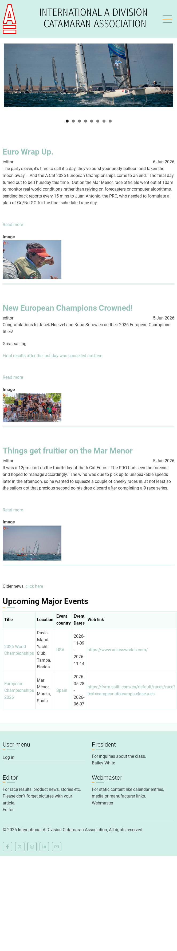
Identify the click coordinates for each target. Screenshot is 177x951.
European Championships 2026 (19, 690)
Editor (8, 809)
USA (60, 649)
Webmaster (102, 803)
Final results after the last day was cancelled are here (52, 355)
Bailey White (103, 762)
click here (34, 586)
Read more (13, 224)
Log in (8, 757)
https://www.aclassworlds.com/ (118, 649)
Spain (61, 690)
